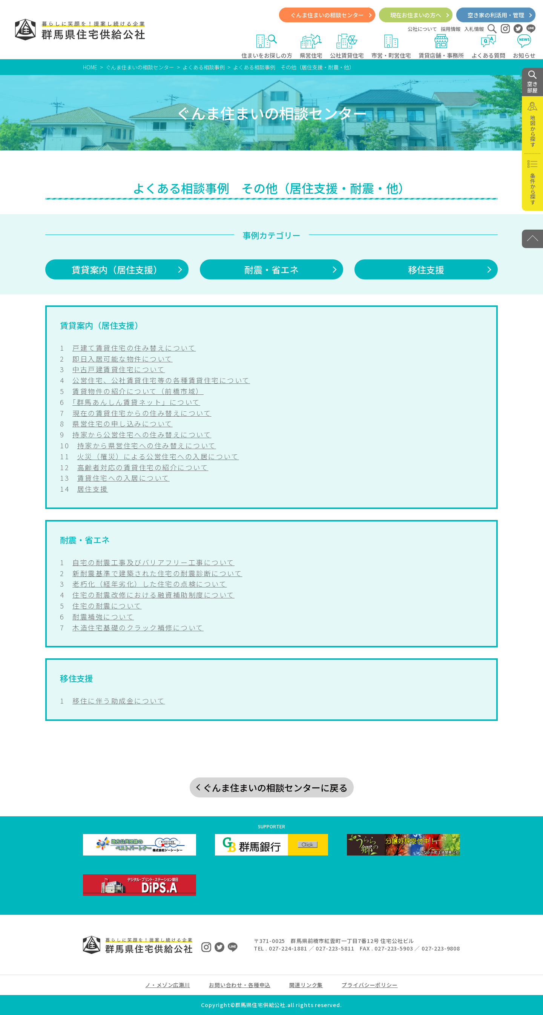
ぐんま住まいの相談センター (327, 15)
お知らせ (524, 46)
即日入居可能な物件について (122, 358)
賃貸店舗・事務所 (441, 46)
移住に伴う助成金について (118, 700)
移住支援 (426, 269)
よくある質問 (488, 46)
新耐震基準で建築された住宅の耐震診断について (157, 573)
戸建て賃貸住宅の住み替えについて (134, 348)
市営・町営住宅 (391, 46)
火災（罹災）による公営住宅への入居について (158, 456)
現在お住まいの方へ (415, 15)
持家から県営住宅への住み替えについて (146, 445)
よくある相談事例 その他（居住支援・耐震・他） (293, 67)
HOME (90, 67)
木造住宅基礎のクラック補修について (138, 627)
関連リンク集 (306, 985)
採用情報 (450, 28)
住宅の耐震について (107, 605)
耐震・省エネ (271, 269)
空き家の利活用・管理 (496, 15)
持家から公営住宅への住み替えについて (141, 434)
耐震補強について (103, 616)
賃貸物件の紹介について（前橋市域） (138, 391)
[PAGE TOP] (532, 239)
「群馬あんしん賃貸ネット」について (136, 402)
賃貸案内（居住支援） (117, 269)
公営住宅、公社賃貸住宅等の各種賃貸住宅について (161, 380)
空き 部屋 (532, 82)
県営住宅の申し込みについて (122, 423)
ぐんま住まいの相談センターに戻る (275, 787)
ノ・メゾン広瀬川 (167, 985)
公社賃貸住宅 (347, 46)
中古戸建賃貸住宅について (118, 369)
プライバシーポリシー (369, 985)
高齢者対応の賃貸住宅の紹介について (143, 467)
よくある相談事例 (204, 67)
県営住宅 (311, 46)
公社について (422, 28)
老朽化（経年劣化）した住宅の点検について (149, 584)
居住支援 (92, 489)
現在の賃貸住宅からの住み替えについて (141, 413)
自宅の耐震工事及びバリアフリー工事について (153, 562)
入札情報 (474, 28)
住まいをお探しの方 (266, 46)
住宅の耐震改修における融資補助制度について (153, 594)
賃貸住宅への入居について (123, 478)
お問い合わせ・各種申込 (239, 985)
